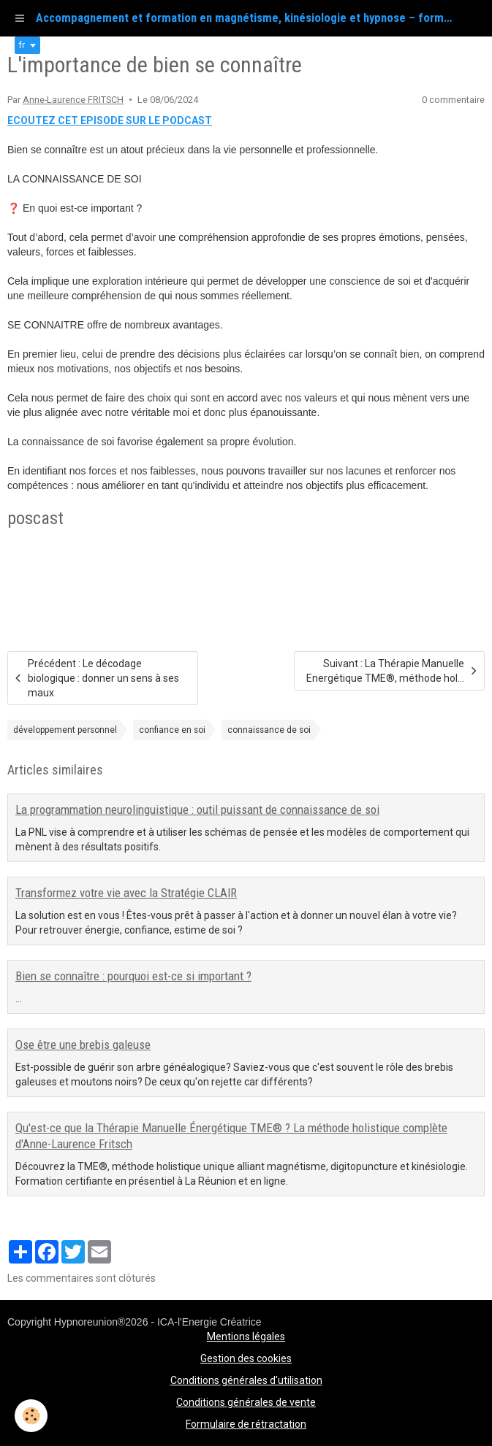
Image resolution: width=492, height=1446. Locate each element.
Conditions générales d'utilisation (246, 1380)
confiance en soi (172, 730)
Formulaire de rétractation (246, 1424)
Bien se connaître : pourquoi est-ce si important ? (133, 976)
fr (22, 45)
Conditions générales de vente (246, 1402)
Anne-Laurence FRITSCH (73, 99)
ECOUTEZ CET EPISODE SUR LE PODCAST (109, 120)
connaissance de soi (269, 730)
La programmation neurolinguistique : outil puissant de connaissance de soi (197, 809)
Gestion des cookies (246, 1358)
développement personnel (65, 730)
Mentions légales (246, 1336)
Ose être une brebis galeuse (83, 1044)
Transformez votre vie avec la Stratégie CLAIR (126, 892)
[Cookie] (31, 1415)
